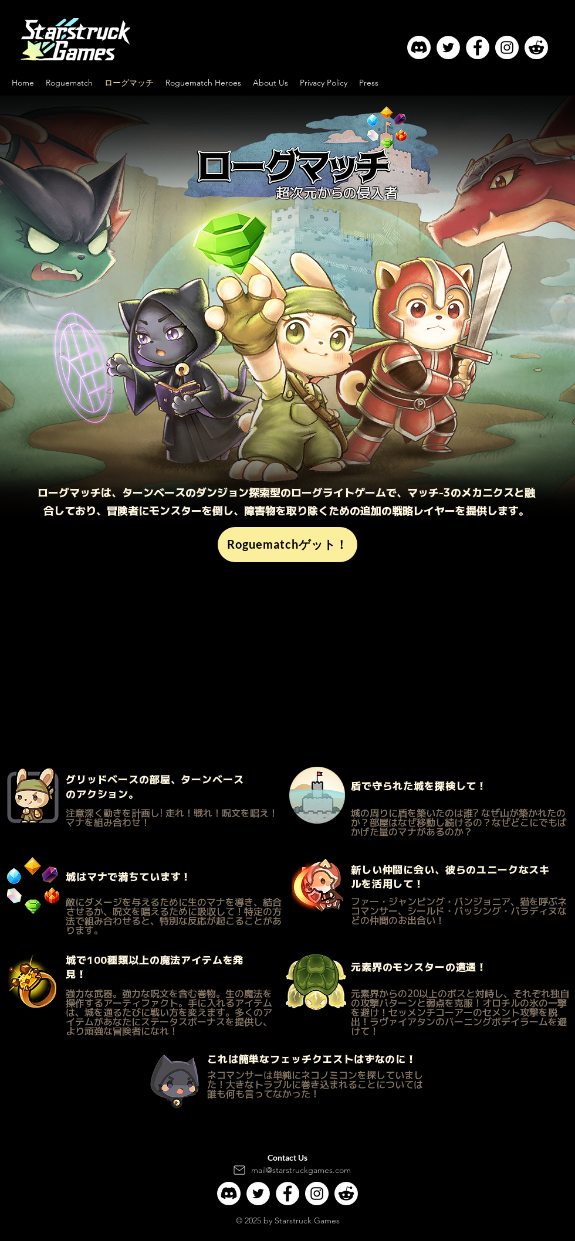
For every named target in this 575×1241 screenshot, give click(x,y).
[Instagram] (507, 47)
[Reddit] (536, 47)
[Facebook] (477, 47)
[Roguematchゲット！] (287, 544)
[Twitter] (448, 47)
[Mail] (239, 1170)
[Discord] (419, 47)
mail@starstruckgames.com (301, 1170)
